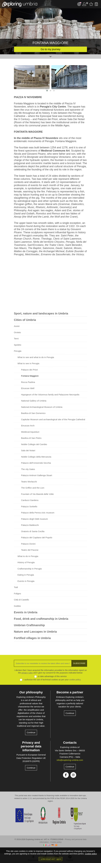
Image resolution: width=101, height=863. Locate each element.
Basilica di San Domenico (33, 413)
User (85, 4)
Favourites (91, 4)
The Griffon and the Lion (32, 488)
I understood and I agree (51, 859)
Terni (16, 338)
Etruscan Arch (27, 425)
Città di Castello (21, 599)
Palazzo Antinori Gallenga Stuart (36, 475)
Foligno (17, 593)
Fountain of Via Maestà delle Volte (37, 494)
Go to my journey (50, 49)
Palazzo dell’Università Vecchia (36, 463)
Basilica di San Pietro (31, 438)
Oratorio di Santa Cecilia (32, 531)
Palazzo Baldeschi (30, 525)
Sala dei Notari (28, 450)
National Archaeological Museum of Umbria (41, 407)
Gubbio (17, 606)
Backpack (96, 4)
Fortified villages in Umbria (32, 638)
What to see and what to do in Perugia (36, 357)
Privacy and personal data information (31, 746)
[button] (47, 90)
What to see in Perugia (28, 363)
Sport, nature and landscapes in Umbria (41, 313)
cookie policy (74, 679)
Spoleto (17, 345)
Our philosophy (31, 692)
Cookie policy (55, 842)
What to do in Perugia (28, 556)
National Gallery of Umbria (33, 400)
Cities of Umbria (25, 319)
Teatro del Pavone (29, 550)
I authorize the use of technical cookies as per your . (52, 679)
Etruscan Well (27, 388)
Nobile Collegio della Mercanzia (36, 457)
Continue (31, 732)
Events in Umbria (25, 612)
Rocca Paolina (28, 382)
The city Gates (28, 469)
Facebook (66, 775)
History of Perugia (26, 562)
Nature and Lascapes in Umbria (35, 631)
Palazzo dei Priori (29, 369)
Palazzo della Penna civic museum (37, 512)
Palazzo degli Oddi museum (34, 519)
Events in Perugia (26, 581)
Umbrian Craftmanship (29, 625)
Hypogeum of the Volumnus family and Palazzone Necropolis (50, 394)
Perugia (17, 351)
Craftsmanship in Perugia (30, 568)
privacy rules (27, 673)
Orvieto (17, 332)
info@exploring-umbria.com (70, 760)
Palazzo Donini (28, 544)
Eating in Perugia (26, 575)
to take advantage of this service (52, 676)
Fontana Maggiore (30, 376)
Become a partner (70, 692)
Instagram (73, 775)
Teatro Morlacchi (29, 481)
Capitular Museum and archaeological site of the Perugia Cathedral (53, 419)
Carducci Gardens (29, 500)
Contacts (70, 742)
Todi (16, 587)
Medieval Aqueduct (30, 432)
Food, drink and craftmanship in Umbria (41, 618)
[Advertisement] (50, 285)
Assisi (17, 326)
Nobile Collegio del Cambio (34, 444)
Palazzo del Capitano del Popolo (36, 537)
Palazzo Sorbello (29, 506)
